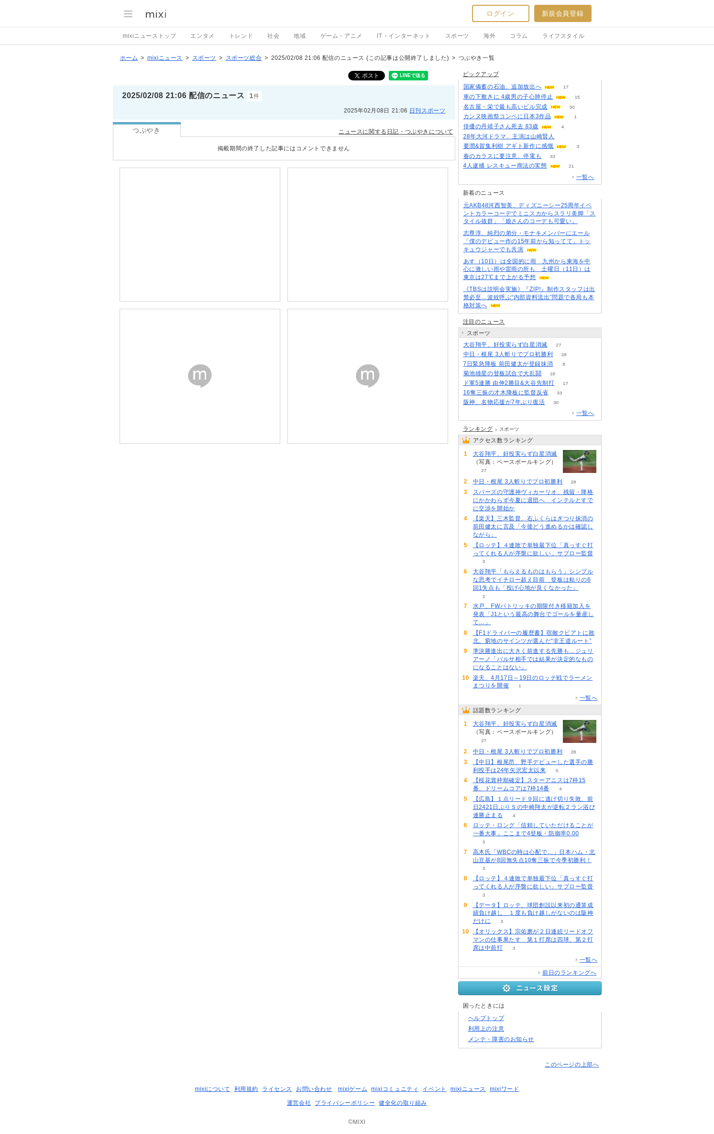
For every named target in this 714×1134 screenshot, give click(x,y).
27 (558, 345)
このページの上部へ (572, 1064)
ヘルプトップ (486, 1018)
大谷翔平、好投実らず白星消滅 (505, 344)
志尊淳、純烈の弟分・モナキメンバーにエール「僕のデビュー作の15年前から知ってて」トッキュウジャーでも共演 (527, 241)
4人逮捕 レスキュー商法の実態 (505, 165)
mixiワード (504, 1089)
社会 (273, 36)
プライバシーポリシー (345, 1103)
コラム (519, 36)
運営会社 (299, 1103)
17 (566, 87)
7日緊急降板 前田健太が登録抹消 (508, 363)
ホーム (129, 58)
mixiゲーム (353, 1089)
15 (577, 97)
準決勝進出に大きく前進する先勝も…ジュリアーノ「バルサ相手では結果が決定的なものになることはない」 (533, 659)
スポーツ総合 (244, 58)
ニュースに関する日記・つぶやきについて (396, 131)
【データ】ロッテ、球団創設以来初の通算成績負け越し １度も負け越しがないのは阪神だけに (533, 913)
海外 (489, 36)
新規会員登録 (563, 13)
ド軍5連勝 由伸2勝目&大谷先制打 (509, 383)
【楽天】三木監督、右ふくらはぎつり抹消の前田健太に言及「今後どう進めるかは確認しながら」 (533, 526)
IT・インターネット (404, 36)
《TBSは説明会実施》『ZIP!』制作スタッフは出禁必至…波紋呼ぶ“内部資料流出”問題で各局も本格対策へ (529, 297)
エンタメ (202, 36)
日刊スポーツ (427, 110)
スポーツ (457, 36)
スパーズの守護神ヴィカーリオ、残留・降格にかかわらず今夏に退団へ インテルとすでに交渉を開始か (533, 500)
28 (564, 354)
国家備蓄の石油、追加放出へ (502, 86)
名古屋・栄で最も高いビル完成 (505, 106)
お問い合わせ (314, 1089)
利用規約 (246, 1089)
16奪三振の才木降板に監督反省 (506, 392)
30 (571, 107)
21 (571, 165)
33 (552, 156)
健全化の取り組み (403, 1103)
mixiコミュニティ (394, 1089)
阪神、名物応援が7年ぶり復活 (504, 402)
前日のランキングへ (569, 972)
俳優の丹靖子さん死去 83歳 (500, 126)
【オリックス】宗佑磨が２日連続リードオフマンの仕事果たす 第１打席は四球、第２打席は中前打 (533, 939)
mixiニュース (165, 58)
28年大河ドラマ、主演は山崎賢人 (509, 136)
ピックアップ (481, 74)
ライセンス (277, 1089)
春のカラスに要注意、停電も (502, 156)
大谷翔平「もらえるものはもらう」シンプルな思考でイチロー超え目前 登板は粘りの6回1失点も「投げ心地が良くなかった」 (533, 579)
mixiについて (212, 1089)
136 (565, 136)
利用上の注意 (486, 1028)
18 (552, 373)
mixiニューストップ (149, 36)
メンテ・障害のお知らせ (501, 1039)
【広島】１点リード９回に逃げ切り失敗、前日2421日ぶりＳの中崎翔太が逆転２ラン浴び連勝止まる (534, 807)
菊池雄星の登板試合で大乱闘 (502, 373)
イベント (434, 1089)
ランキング (478, 429)
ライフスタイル (563, 36)
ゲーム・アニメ (341, 36)
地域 (300, 36)
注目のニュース (484, 321)
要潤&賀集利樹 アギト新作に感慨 (508, 146)
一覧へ (585, 177)
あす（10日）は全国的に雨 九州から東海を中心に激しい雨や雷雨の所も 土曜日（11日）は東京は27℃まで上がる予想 (527, 269)
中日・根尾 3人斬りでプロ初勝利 (508, 354)
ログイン (500, 13)
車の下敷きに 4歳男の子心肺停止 (508, 96)
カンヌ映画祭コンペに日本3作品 (507, 116)
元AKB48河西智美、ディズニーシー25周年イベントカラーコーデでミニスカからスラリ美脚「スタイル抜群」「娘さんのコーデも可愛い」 (529, 213)
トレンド (241, 36)
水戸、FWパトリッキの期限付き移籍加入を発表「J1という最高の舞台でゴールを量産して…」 (533, 614)
